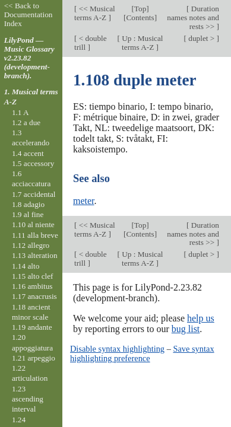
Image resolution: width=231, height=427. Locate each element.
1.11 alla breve (35, 235)
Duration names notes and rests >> (193, 17)
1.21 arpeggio (33, 357)
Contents (140, 17)
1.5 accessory (33, 163)
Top (140, 8)
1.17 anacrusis (34, 296)
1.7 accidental (34, 194)
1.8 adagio (28, 204)
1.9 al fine (27, 214)
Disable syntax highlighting (117, 348)
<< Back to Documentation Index (28, 14)
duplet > (201, 38)
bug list (186, 329)
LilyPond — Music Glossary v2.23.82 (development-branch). (29, 58)
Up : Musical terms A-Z (141, 43)
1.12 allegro (30, 245)
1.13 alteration (35, 255)
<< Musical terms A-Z (94, 13)
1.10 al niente (33, 224)
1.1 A (20, 112)
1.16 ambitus (32, 286)
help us (200, 318)
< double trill (90, 43)
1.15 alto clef (32, 276)
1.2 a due (26, 122)
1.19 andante (32, 327)
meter (83, 201)
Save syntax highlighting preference (142, 353)
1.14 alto (25, 266)
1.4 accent (28, 153)
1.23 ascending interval (27, 399)
